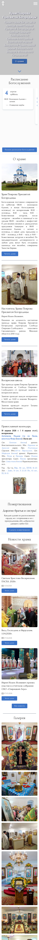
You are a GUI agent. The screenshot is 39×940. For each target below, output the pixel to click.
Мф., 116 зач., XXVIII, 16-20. (25, 468)
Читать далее (10, 254)
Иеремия (31, 445)
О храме (19, 61)
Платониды (32, 448)
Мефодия (6, 453)
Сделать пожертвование (19, 530)
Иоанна (34, 456)
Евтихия (12, 442)
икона (19, 439)
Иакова (23, 459)
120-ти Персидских (23, 450)
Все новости (19, 706)
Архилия (5, 448)
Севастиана (11, 461)
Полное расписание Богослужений (19, 150)
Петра (9, 456)
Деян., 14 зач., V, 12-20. (17, 470)
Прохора (19, 456)
